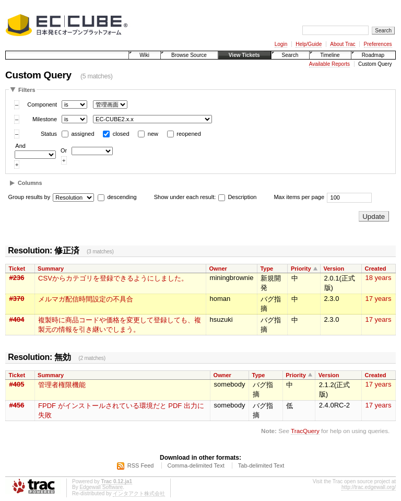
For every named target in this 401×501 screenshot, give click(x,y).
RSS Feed (140, 465)
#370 (17, 298)
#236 (17, 278)
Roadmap (373, 55)
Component (42, 104)
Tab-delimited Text (261, 465)
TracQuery (305, 430)
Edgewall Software (101, 487)
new (153, 134)
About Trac (342, 44)
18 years (378, 278)
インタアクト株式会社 (139, 493)
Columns (30, 183)
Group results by (29, 197)
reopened (188, 134)
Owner (218, 268)
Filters (27, 90)
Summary (51, 268)
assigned (83, 134)
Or (64, 150)
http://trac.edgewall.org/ (368, 487)
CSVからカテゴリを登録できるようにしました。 (113, 278)
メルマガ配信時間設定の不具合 (85, 299)
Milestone (44, 119)
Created (375, 268)
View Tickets (244, 55)
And (20, 146)
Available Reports (329, 64)
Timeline (329, 55)
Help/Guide (309, 44)
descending (121, 197)
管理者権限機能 (62, 385)
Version (334, 268)
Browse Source (189, 55)
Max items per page (299, 197)
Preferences (378, 44)
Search (290, 55)
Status (49, 134)
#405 (17, 384)
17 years (378, 298)
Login (281, 44)
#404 (17, 319)
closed (121, 134)
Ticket (17, 268)
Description (237, 197)
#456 (17, 405)
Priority (301, 268)
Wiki (144, 55)
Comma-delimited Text (196, 465)
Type (266, 268)
